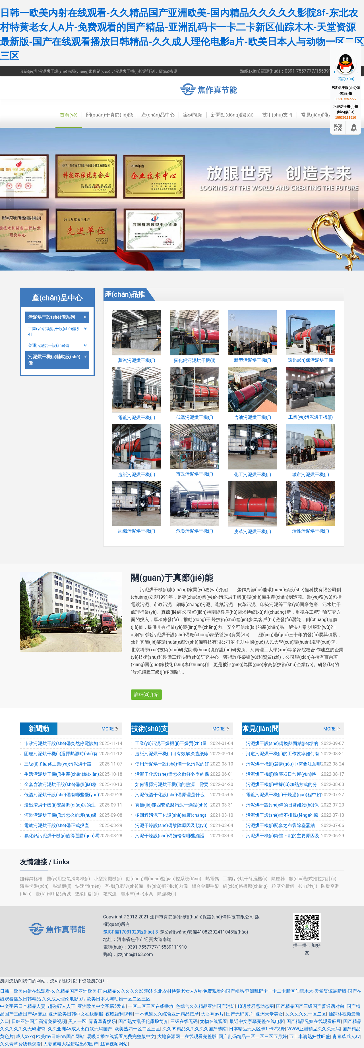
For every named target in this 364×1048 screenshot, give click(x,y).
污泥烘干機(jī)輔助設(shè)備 (57, 361)
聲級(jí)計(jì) (88, 893)
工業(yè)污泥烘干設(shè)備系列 (57, 331)
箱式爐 (111, 893)
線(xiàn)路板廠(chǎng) (247, 886)
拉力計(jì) (310, 886)
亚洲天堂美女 (269, 1014)
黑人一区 (77, 1021)
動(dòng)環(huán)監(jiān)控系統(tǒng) (165, 878)
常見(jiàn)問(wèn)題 (322, 115)
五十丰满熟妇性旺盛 (310, 1036)
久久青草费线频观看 (20, 1044)
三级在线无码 (184, 1021)
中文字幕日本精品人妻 (23, 1006)
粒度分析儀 (285, 886)
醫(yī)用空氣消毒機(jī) (69, 878)
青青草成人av (346, 1036)
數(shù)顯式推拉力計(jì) (315, 878)
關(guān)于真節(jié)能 (101, 115)
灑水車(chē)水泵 (138, 893)
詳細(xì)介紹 (146, 694)
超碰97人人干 (62, 1006)
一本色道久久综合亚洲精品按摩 (167, 1014)
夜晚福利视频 (119, 1014)
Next (354, 199)
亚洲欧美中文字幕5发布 (102, 1006)
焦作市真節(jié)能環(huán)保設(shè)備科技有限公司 (212, 89)
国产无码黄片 (240, 1014)
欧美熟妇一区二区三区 (137, 1028)
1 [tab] (172, 263)
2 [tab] (191, 263)
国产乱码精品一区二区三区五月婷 (253, 1036)
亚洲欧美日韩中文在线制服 (76, 1014)
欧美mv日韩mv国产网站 (60, 1036)
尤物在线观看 (213, 1021)
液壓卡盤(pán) (35, 886)
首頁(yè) (58, 115)
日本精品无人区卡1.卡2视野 (257, 1028)
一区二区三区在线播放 (151, 1006)
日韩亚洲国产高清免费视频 (38, 1021)
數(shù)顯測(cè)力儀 (169, 886)
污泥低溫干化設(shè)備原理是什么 (170, 794)
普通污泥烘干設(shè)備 (57, 345)
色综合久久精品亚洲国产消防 (205, 1006)
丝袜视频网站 (114, 1044)
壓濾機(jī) (63, 886)
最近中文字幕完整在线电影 (256, 1021)
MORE (107, 729)
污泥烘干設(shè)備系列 (57, 317)
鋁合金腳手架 (207, 886)
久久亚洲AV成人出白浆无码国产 (80, 1028)
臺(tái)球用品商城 (54, 893)
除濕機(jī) (167, 893)
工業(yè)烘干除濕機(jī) (247, 878)
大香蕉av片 (212, 1014)
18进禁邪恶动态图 (255, 1006)
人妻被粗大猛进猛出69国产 (70, 1044)
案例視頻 (187, 115)
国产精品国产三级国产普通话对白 (310, 1006)
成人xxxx (25, 1036)
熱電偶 (214, 878)
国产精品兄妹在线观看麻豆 (313, 1021)
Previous (10, 199)
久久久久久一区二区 (305, 1014)
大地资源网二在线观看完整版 (187, 1036)
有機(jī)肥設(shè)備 (125, 886)
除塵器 (280, 878)
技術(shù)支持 (275, 115)
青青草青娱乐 (102, 1021)
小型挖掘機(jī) (108, 878)
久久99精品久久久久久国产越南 (195, 1028)
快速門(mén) (89, 886)
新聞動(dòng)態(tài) (228, 115)
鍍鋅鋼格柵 (32, 878)
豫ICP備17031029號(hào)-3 (131, 932)
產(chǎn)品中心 (151, 115)
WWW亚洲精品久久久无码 (314, 1028)
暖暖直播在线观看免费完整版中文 (121, 1036)
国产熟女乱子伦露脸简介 (143, 1021)
